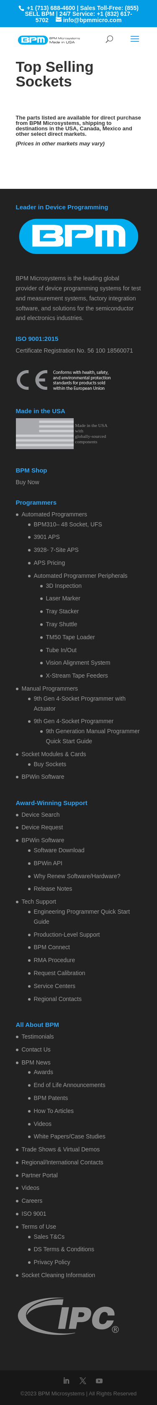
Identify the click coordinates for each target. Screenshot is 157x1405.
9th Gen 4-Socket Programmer (74, 721)
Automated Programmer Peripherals (81, 575)
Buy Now (27, 482)
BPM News (36, 1062)
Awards (43, 1072)
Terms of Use (39, 1226)
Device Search (41, 814)
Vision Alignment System (78, 662)
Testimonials (38, 1036)
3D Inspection (64, 585)
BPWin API (48, 863)
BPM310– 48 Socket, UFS (68, 524)
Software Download (59, 850)
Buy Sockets (50, 764)
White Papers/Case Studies (70, 1136)
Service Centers (55, 986)
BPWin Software (43, 776)
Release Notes (53, 888)
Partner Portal (40, 1175)
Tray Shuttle (61, 624)
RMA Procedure (54, 960)
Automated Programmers (54, 514)
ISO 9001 (34, 1213)
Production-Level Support (67, 934)
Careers (32, 1200)
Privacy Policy (52, 1262)
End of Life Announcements (70, 1085)
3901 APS (47, 537)
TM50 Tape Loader (70, 637)
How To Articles (54, 1111)
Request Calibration (59, 973)
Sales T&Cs (49, 1236)
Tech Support (39, 901)
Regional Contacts (58, 999)
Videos (43, 1123)
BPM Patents (51, 1098)
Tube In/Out (61, 650)
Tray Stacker (62, 611)
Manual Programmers (50, 688)
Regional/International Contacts (62, 1162)
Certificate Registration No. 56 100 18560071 (74, 350)
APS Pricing (49, 562)
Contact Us (36, 1049)
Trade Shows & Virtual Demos (61, 1149)
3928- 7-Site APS (56, 549)
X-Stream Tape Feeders (77, 675)
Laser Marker (63, 598)
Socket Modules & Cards (54, 754)
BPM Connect (52, 947)
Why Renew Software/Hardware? (77, 876)
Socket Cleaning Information (58, 1275)
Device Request (42, 827)
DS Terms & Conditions (64, 1249)
